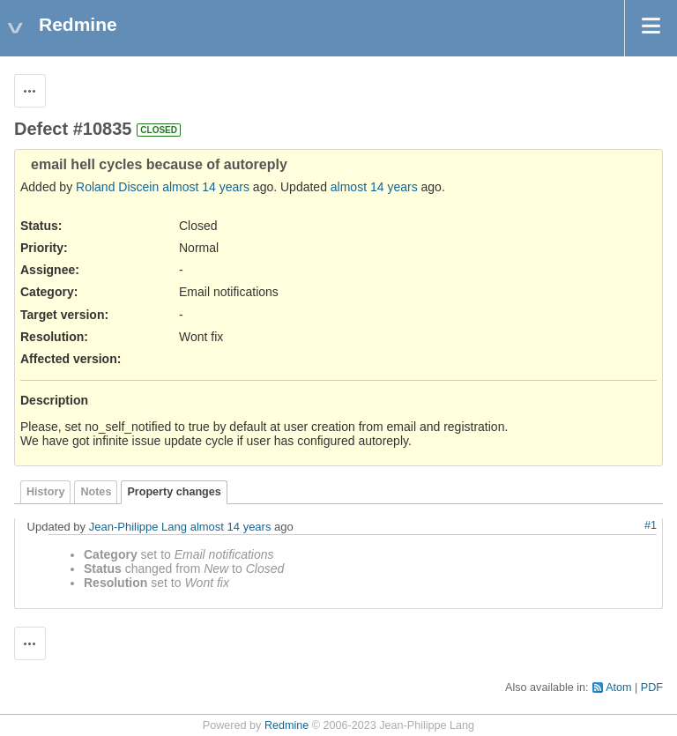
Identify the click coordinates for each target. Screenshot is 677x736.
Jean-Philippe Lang (138, 526)
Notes (95, 492)
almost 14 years (205, 187)
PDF (652, 687)
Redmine (286, 725)
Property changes (173, 492)
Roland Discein (117, 187)
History (45, 492)
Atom (618, 687)
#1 (650, 525)
